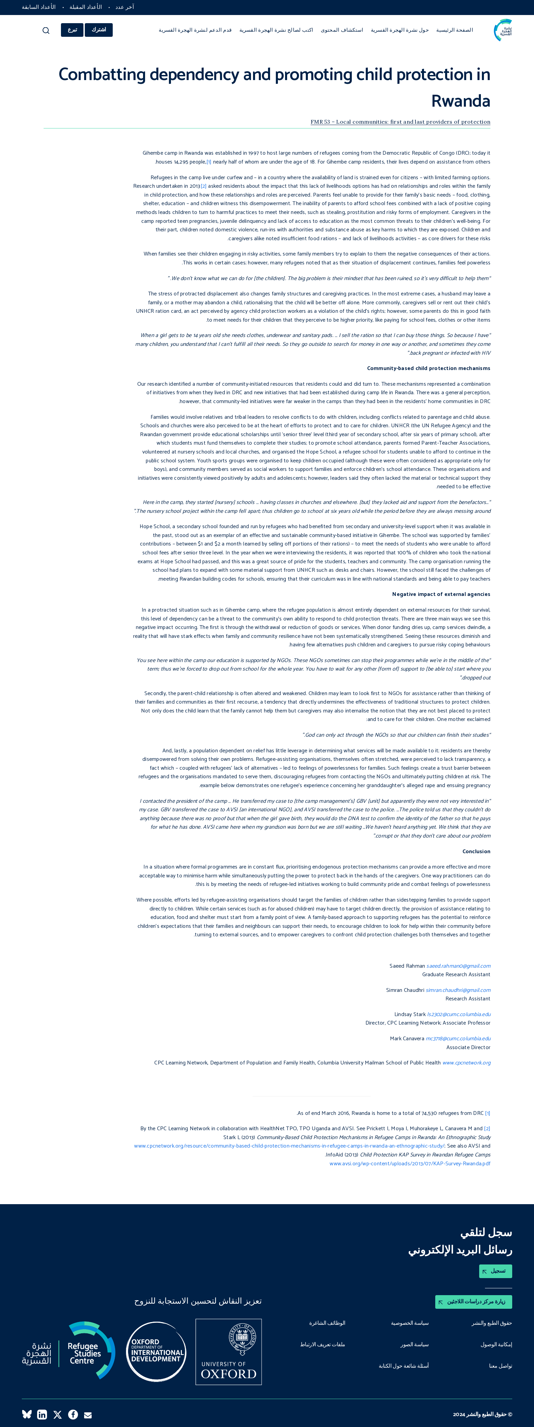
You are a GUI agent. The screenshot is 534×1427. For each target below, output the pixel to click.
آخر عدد (124, 7)
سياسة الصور (414, 1345)
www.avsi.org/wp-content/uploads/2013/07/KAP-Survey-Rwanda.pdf (410, 1163)
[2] (204, 186)
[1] (209, 162)
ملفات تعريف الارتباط (322, 1345)
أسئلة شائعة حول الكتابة (404, 1367)
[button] (46, 32)
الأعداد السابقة (39, 7)
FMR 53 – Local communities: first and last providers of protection (400, 121)
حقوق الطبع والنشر (492, 1323)
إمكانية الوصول (496, 1345)
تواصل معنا (500, 1367)
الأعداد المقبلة (85, 7)
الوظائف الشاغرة (327, 1323)
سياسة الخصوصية (410, 1323)
